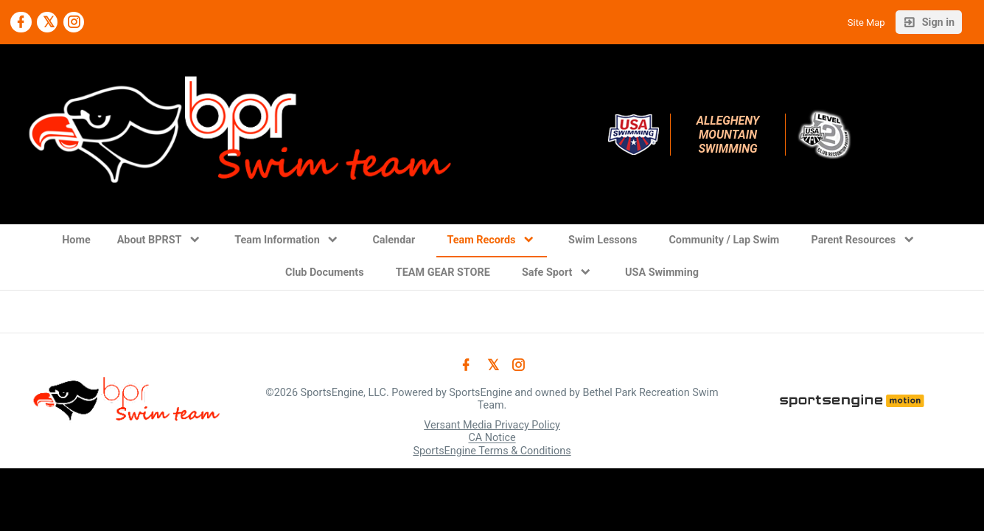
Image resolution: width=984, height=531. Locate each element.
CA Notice (491, 438)
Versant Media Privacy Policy (492, 425)
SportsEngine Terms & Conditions (491, 451)
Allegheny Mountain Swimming (730, 135)
